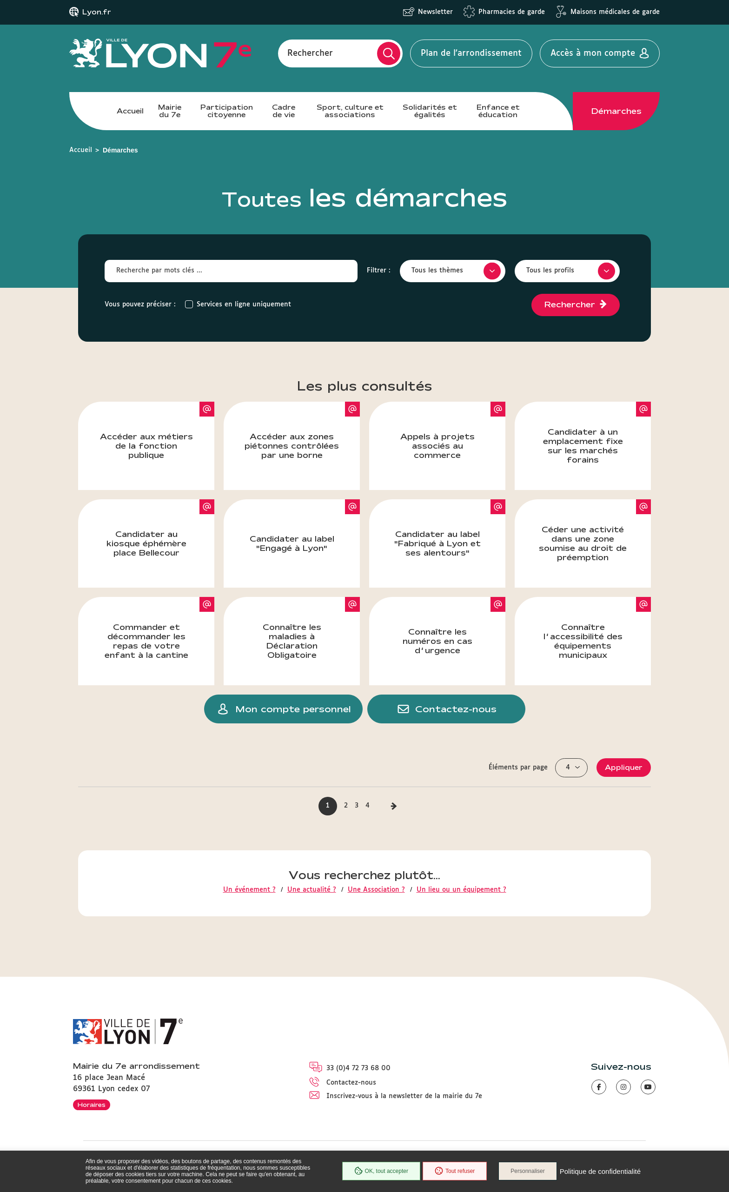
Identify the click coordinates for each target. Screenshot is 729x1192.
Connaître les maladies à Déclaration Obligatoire (311, 628)
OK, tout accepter (381, 1171)
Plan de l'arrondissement (471, 53)
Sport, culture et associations (350, 111)
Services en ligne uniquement (244, 304)
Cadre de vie (283, 111)
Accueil (130, 111)
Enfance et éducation (498, 111)
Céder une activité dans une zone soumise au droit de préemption (595, 530)
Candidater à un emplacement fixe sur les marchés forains (597, 433)
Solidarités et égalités (430, 111)
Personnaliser (527, 1171)
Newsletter (435, 12)
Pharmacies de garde (511, 12)
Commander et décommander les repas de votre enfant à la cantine (160, 628)
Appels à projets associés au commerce (453, 430)
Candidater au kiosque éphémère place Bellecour (160, 528)
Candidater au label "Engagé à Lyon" (305, 525)
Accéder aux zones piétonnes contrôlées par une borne (302, 430)
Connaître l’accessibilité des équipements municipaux (597, 628)
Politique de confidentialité (600, 1171)
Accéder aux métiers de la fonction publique (157, 430)
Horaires (92, 1104)
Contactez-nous (351, 1082)
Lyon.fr (96, 12)
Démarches (616, 111)
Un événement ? (249, 890)
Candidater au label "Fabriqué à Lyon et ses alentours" (450, 528)
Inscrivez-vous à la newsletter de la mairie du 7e (404, 1096)
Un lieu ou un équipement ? (461, 890)
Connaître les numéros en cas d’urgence (454, 626)
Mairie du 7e (169, 111)
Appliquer (624, 767)
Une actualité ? (311, 890)
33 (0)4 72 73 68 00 (358, 1068)
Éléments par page (518, 767)
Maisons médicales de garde (615, 12)
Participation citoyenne (226, 111)
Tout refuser (455, 1171)
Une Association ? (376, 890)
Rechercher (310, 53)
